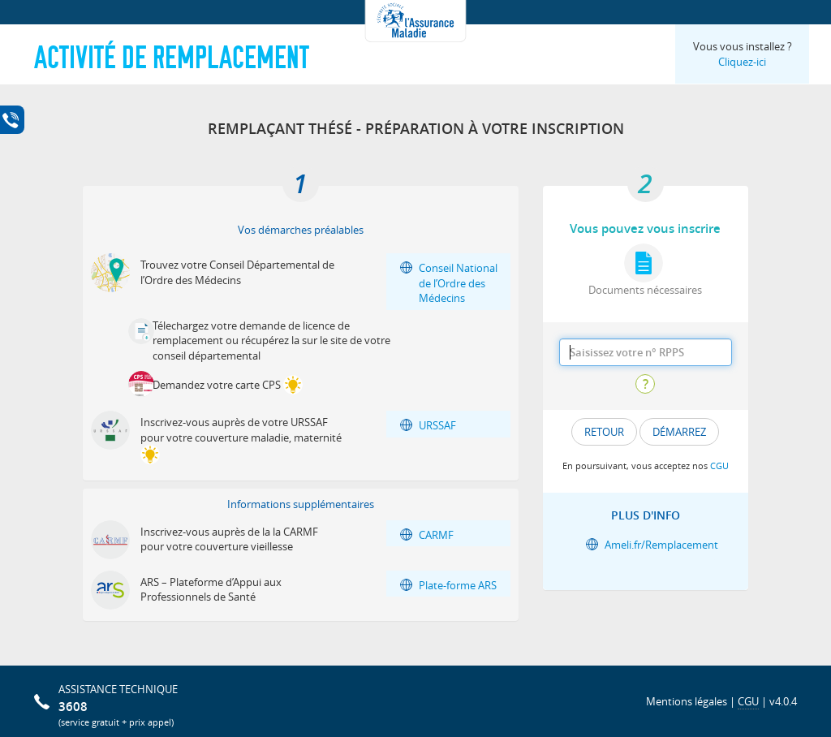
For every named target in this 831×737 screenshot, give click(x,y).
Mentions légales (686, 701)
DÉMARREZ (679, 432)
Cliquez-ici (742, 61)
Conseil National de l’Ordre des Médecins (458, 283)
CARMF (436, 535)
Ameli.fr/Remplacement (661, 544)
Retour (604, 432)
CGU (719, 465)
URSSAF (437, 425)
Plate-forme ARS (458, 585)
